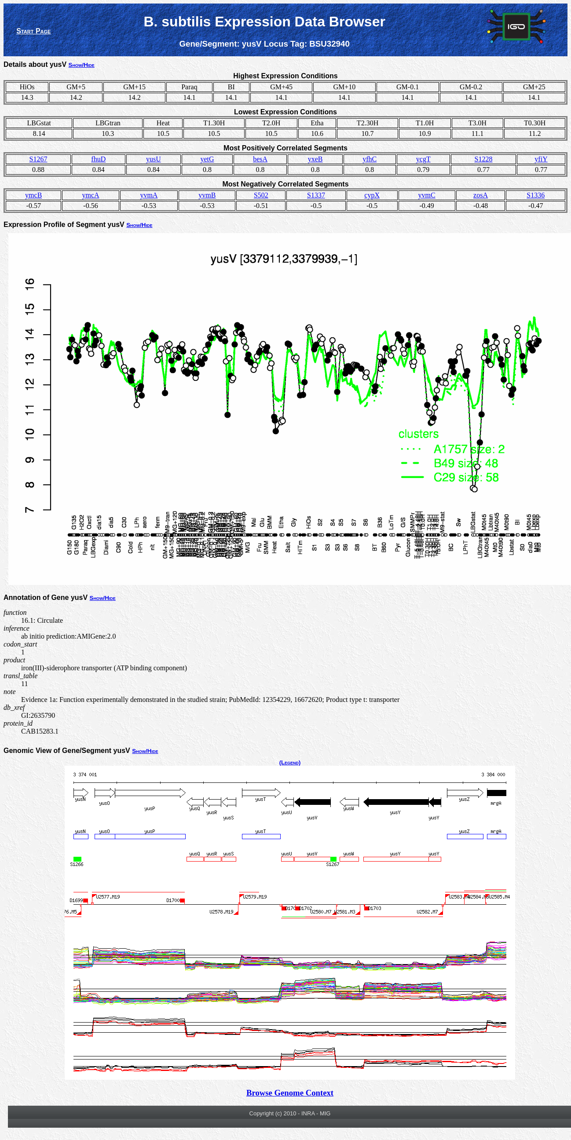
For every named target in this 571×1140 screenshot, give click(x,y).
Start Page (33, 31)
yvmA (148, 195)
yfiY (540, 159)
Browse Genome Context (289, 1092)
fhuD (98, 159)
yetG (207, 159)
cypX (372, 195)
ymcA (90, 195)
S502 (261, 195)
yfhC (369, 159)
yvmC (427, 195)
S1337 (316, 195)
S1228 (484, 159)
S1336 (536, 195)
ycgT (423, 159)
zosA (480, 195)
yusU (153, 159)
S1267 (38, 159)
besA (260, 159)
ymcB (33, 195)
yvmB (207, 195)
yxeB (315, 159)
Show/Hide (82, 65)
